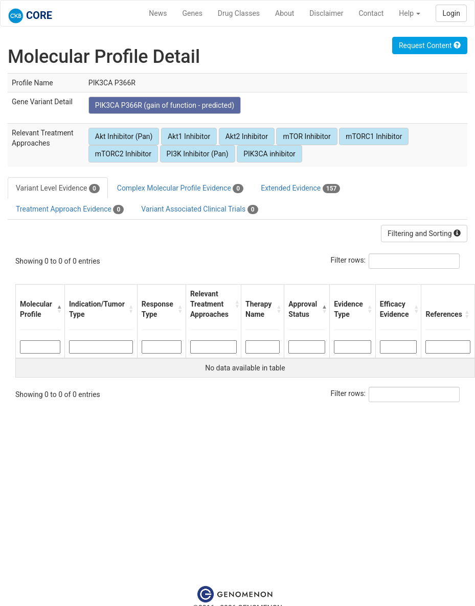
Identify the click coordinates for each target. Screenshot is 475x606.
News (158, 13)
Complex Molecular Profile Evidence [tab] (180, 188)
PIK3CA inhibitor (269, 154)
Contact (370, 13)
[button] (58, 309)
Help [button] (409, 13)
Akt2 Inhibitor (246, 136)
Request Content (430, 45)
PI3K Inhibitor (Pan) (198, 154)
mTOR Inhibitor (306, 136)
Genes (192, 13)
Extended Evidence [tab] (300, 188)
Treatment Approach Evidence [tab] (70, 209)
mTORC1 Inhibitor (374, 136)
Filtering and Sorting (424, 233)
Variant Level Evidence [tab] (58, 188)
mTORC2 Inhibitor (123, 154)
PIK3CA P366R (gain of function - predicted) (164, 105)
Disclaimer (326, 13)
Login (451, 13)
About (284, 13)
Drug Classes (239, 13)
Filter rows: (348, 260)
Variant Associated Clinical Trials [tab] (199, 209)
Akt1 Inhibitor (189, 136)
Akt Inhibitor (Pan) (124, 136)
